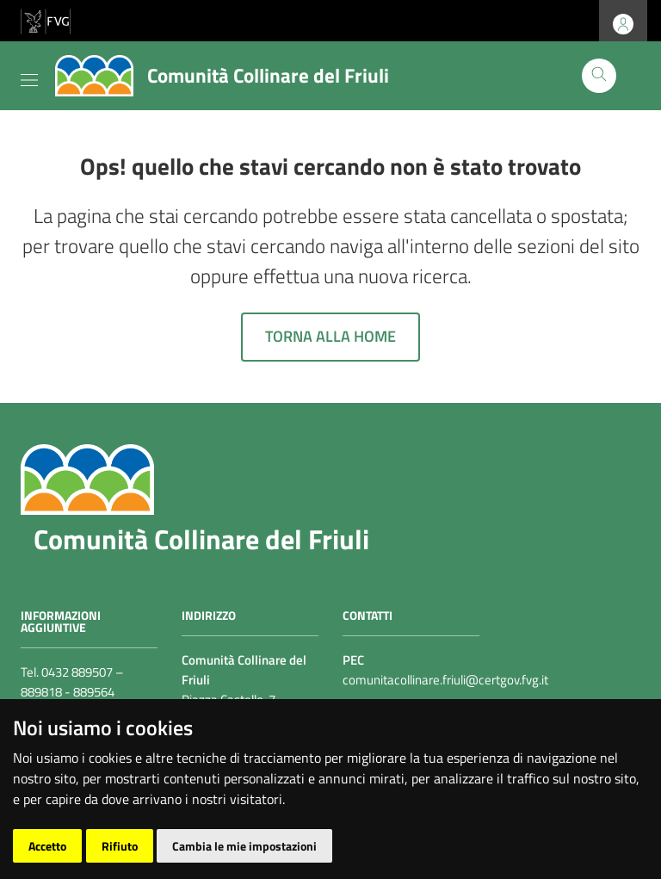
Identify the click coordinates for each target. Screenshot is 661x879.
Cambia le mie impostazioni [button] (244, 846)
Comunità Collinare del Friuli (201, 539)
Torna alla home (330, 336)
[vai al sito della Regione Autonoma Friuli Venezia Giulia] (46, 19)
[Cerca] (599, 76)
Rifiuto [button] (120, 846)
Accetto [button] (47, 846)
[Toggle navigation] (29, 76)
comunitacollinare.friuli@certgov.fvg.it (445, 680)
